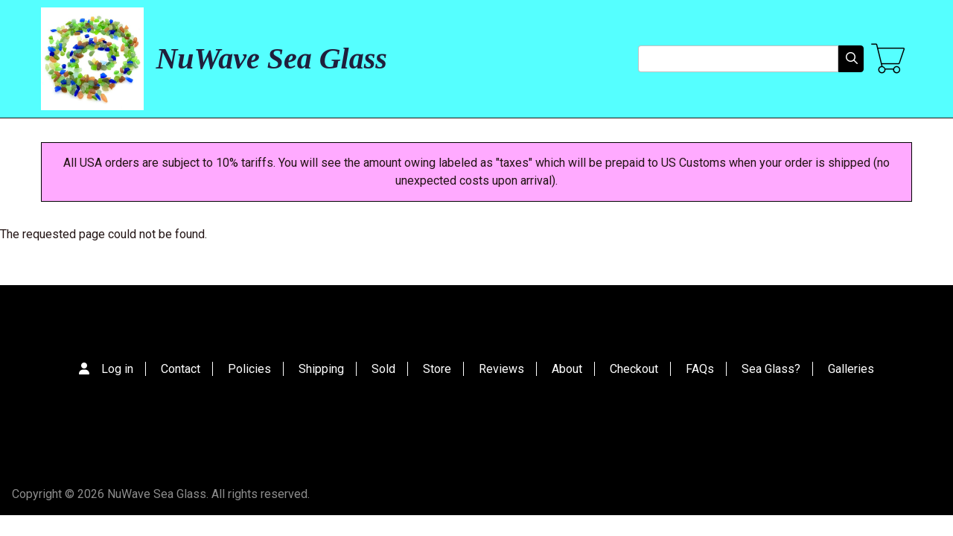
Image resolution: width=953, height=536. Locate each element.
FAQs (700, 369)
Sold (383, 369)
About (567, 369)
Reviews (501, 369)
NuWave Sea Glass (271, 58)
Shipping (321, 369)
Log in (117, 369)
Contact (180, 369)
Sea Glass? (771, 369)
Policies (249, 369)
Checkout (634, 369)
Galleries (851, 369)
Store (437, 369)
